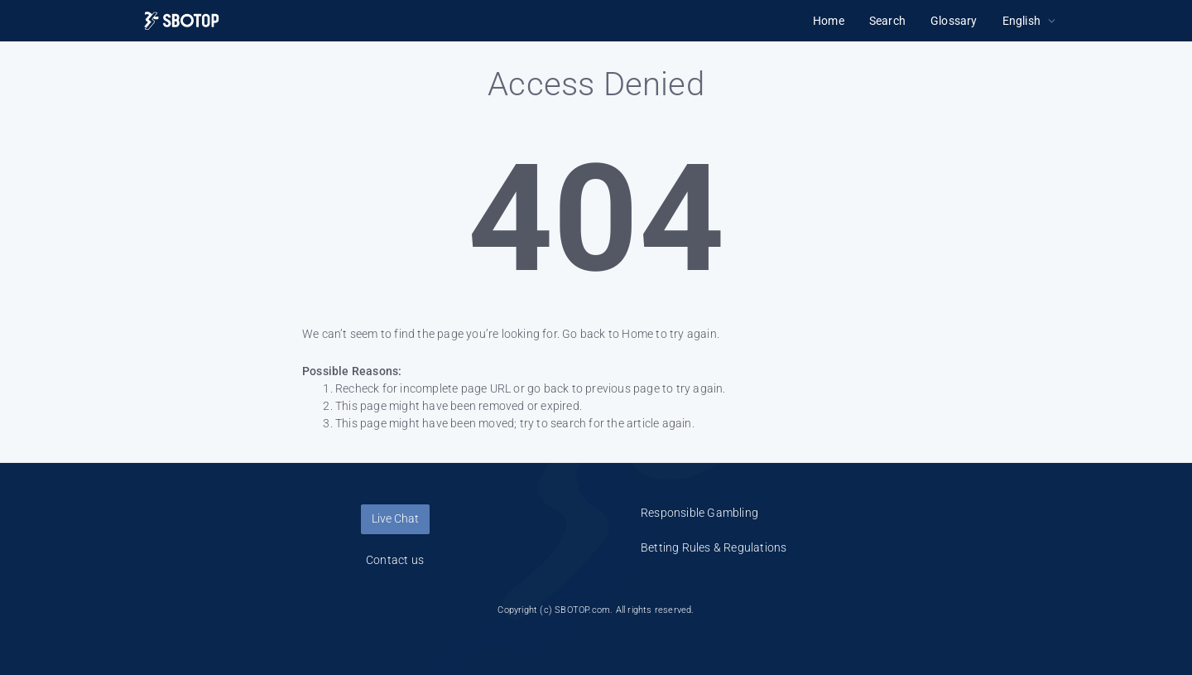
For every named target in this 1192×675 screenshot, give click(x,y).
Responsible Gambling (699, 512)
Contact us (395, 560)
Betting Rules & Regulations (713, 547)
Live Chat (395, 518)
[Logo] (182, 21)
